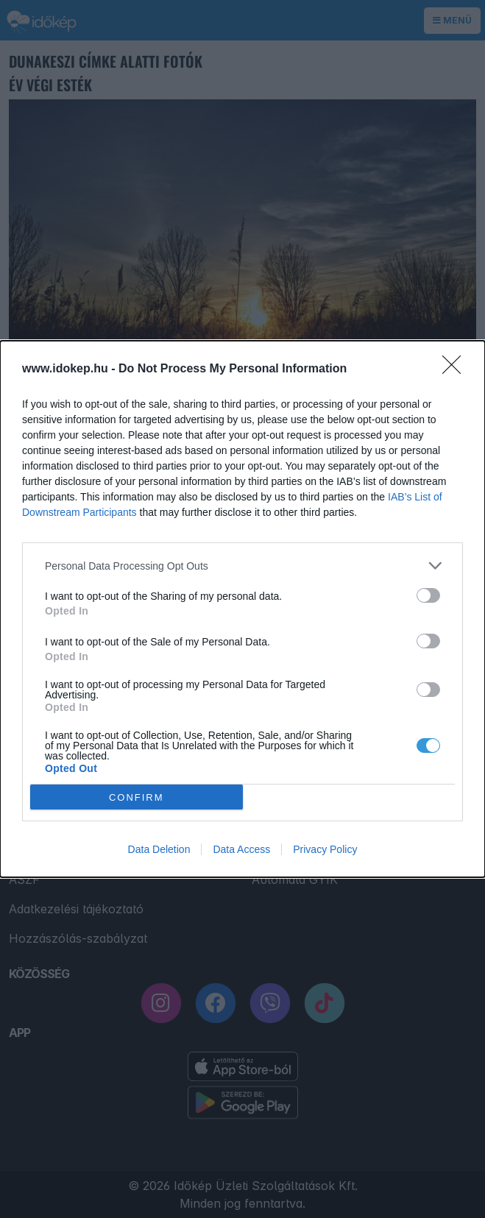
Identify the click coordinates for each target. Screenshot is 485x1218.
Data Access (241, 849)
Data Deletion (159, 849)
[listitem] (242, 565)
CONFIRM (136, 797)
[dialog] (242, 609)
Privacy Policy (325, 849)
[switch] (428, 595)
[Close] (456, 369)
